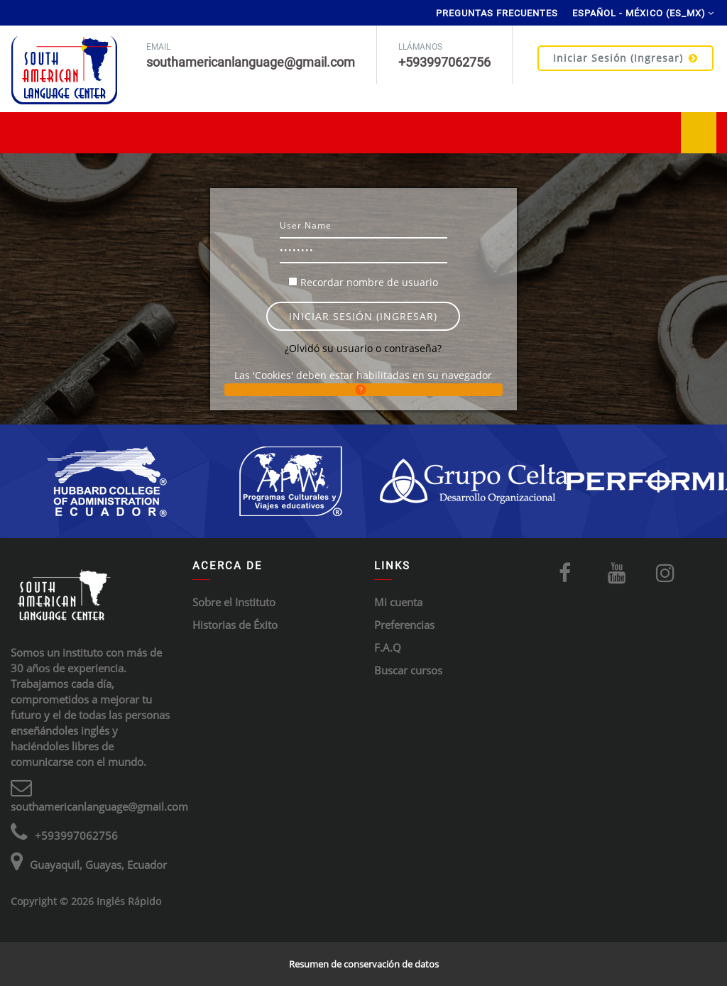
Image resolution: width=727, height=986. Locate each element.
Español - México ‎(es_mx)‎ (639, 13)
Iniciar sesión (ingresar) (625, 58)
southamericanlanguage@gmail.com (99, 806)
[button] (363, 389)
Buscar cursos (408, 670)
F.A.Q (387, 647)
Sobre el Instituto (233, 602)
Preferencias (404, 625)
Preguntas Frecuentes (497, 13)
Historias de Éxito (235, 625)
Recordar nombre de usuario (369, 282)
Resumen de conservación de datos (364, 964)
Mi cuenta (398, 602)
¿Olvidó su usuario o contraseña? (363, 348)
